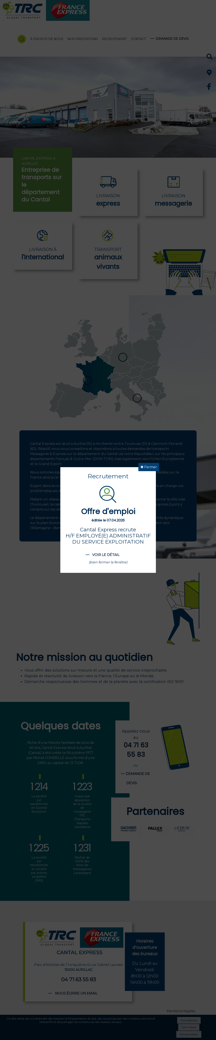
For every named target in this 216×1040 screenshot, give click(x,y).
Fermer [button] (148, 467)
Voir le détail (105, 555)
